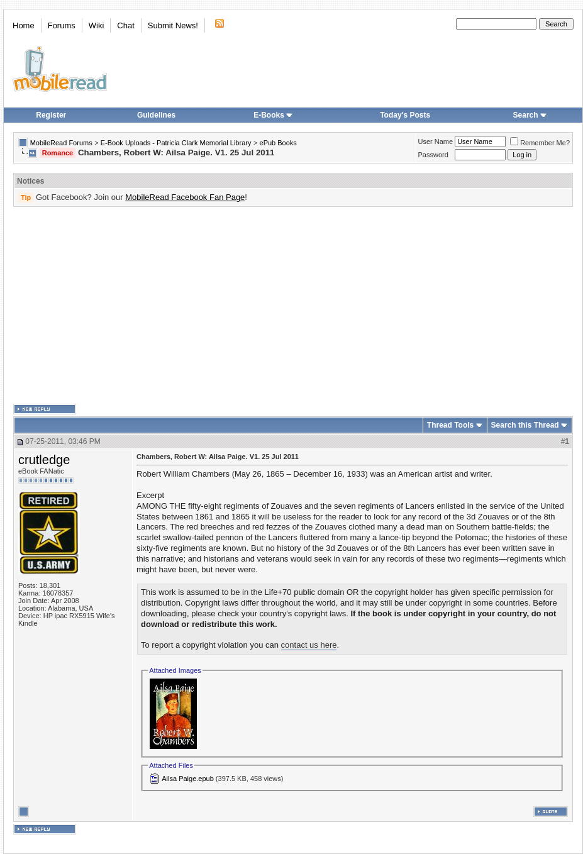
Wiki (96, 25)
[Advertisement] (273, 306)
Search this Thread (525, 425)
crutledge (44, 460)
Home (24, 25)
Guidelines (156, 115)
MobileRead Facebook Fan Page (185, 197)
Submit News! (173, 25)
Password (433, 154)
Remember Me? (540, 143)
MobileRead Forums (61, 143)
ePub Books (278, 143)
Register (51, 115)
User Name (435, 141)
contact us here (309, 645)
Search (530, 115)
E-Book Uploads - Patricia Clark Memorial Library (176, 143)
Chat (125, 25)
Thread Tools (450, 425)
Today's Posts (405, 115)
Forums (61, 25)
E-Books (273, 115)
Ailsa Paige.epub (188, 778)
